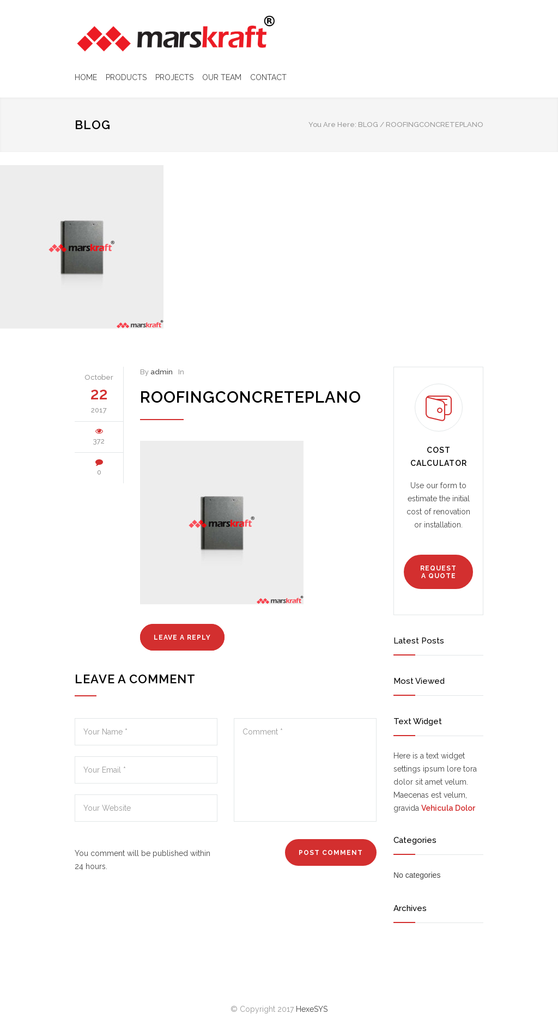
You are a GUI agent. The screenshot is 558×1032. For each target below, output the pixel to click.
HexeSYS (311, 1009)
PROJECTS (174, 77)
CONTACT (268, 77)
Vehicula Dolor (448, 808)
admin (161, 372)
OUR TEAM (221, 77)
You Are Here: (332, 124)
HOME (86, 77)
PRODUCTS (126, 77)
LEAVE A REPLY (182, 637)
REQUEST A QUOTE (438, 572)
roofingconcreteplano (250, 397)
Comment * (305, 770)
